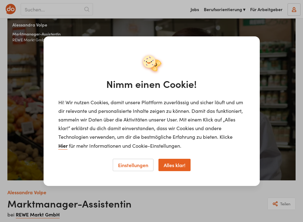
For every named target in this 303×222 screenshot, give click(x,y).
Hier (63, 145)
